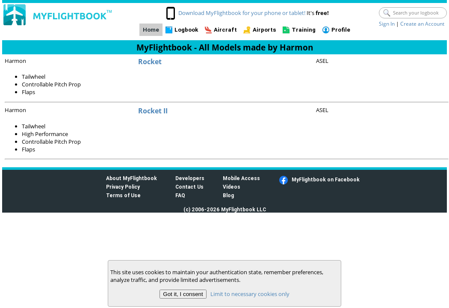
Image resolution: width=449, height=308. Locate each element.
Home (151, 29)
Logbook (186, 29)
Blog (228, 195)
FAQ (180, 195)
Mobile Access (241, 178)
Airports (264, 29)
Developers (189, 178)
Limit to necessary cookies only (249, 294)
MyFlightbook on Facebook (326, 179)
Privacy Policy (123, 187)
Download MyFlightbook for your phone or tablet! (241, 13)
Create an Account (422, 23)
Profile (340, 29)
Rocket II (153, 111)
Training (304, 29)
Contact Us (189, 187)
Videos (231, 187)
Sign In (387, 23)
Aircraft (225, 29)
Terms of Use (123, 195)
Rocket (150, 61)
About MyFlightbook (131, 178)
